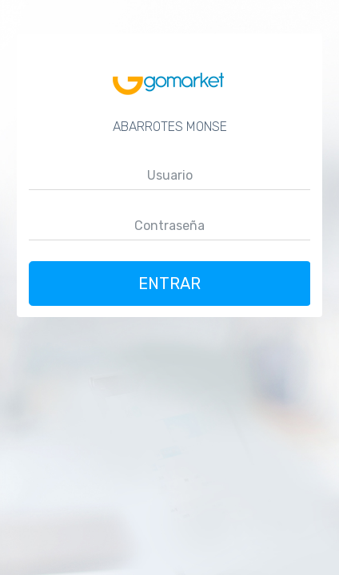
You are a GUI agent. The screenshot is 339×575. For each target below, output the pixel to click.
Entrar (169, 283)
